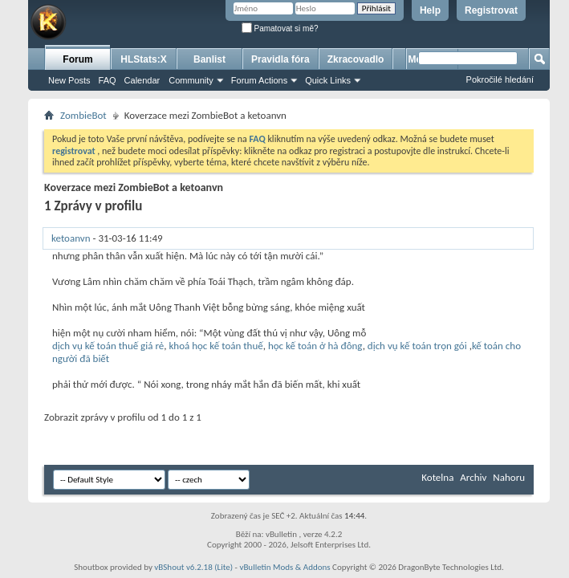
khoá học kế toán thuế (215, 346)
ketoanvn (71, 238)
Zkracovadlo (355, 59)
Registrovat (491, 10)
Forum (77, 59)
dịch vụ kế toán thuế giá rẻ (108, 346)
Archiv (473, 477)
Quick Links (328, 80)
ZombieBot (83, 115)
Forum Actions (259, 80)
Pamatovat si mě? (280, 28)
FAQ (107, 80)
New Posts (69, 80)
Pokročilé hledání (500, 79)
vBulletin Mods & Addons (284, 567)
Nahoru (509, 477)
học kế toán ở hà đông (315, 346)
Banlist (209, 59)
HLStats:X (143, 59)
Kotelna (437, 477)
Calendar (142, 80)
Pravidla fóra (280, 59)
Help (430, 10)
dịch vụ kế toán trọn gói (417, 346)
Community (191, 80)
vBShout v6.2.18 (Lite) (193, 567)
